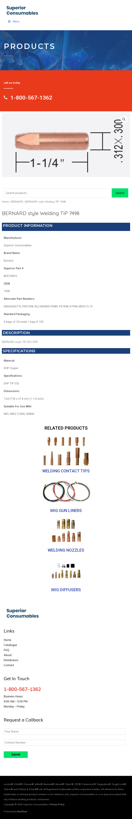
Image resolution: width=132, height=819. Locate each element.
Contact (9, 665)
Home (5, 201)
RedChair (22, 811)
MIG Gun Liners (66, 510)
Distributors (11, 660)
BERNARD (17, 201)
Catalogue (10, 645)
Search (120, 193)
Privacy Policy (57, 804)
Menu (13, 21)
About (8, 655)
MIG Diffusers (66, 589)
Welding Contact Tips (66, 471)
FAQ (6, 650)
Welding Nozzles (66, 550)
